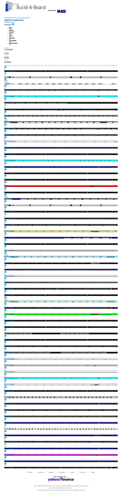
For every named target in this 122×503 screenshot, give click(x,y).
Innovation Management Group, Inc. (61, 488)
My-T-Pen (56, 486)
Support (41, 15)
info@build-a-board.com (101, 7)
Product (14, 15)
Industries (27, 15)
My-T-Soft (37, 486)
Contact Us (79, 15)
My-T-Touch (67, 486)
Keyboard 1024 (9, 22)
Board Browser (9, 18)
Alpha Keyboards (22, 18)
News (92, 15)
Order (67, 15)
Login (106, 15)
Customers (54, 15)
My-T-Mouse (46, 486)
